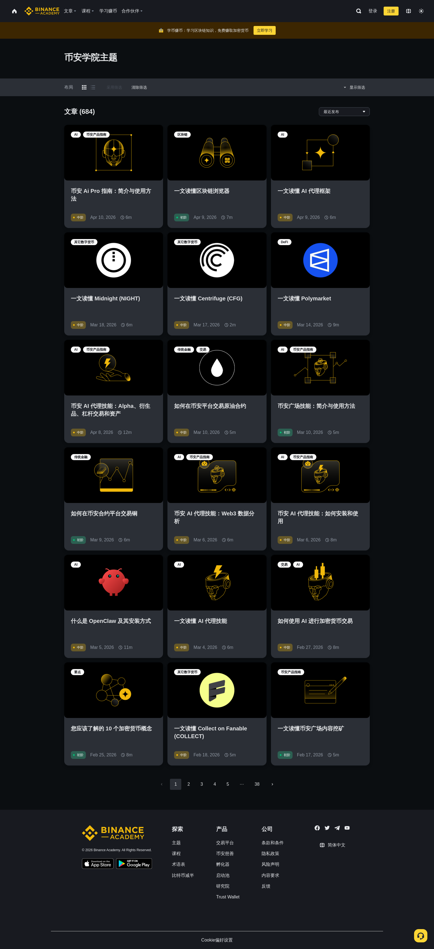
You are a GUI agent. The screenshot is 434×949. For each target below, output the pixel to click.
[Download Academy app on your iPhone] (98, 864)
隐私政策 (270, 853)
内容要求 (270, 875)
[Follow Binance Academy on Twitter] (327, 828)
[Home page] (42, 11)
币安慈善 (225, 853)
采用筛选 (114, 87)
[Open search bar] (357, 11)
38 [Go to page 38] (257, 784)
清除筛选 (139, 87)
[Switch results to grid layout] (84, 87)
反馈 (266, 886)
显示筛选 (353, 87)
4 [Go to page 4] (214, 784)
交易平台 (225, 842)
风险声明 (270, 864)
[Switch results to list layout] (93, 87)
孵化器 (222, 864)
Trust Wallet (227, 897)
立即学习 (264, 30)
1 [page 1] (175, 784)
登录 (372, 11)
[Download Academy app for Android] (134, 864)
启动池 (222, 875)
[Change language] (408, 11)
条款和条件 (273, 842)
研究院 (222, 886)
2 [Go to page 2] (188, 784)
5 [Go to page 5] (227, 784)
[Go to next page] (272, 784)
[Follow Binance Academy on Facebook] (317, 828)
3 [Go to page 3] (201, 784)
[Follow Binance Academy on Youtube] (347, 828)
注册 (391, 11)
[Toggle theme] (421, 11)
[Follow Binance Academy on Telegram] (337, 827)
